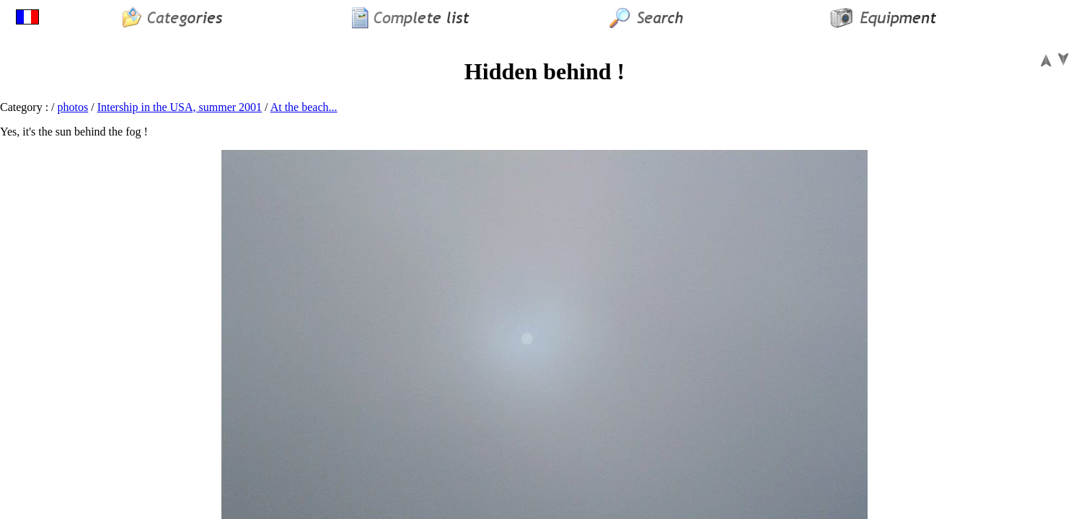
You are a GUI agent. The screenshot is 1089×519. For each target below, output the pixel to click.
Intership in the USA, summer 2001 (179, 107)
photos (73, 107)
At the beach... (304, 107)
